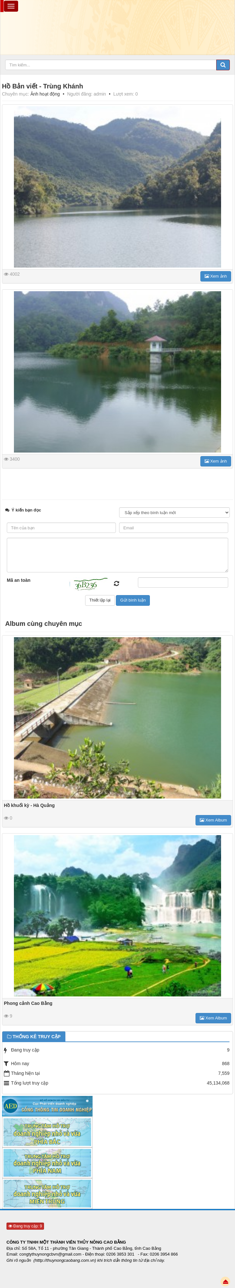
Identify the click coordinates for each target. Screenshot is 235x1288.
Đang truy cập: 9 (25, 1226)
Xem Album (213, 820)
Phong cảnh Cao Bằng (28, 1003)
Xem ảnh (216, 276)
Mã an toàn (18, 580)
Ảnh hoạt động (45, 94)
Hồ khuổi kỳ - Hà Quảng (29, 805)
